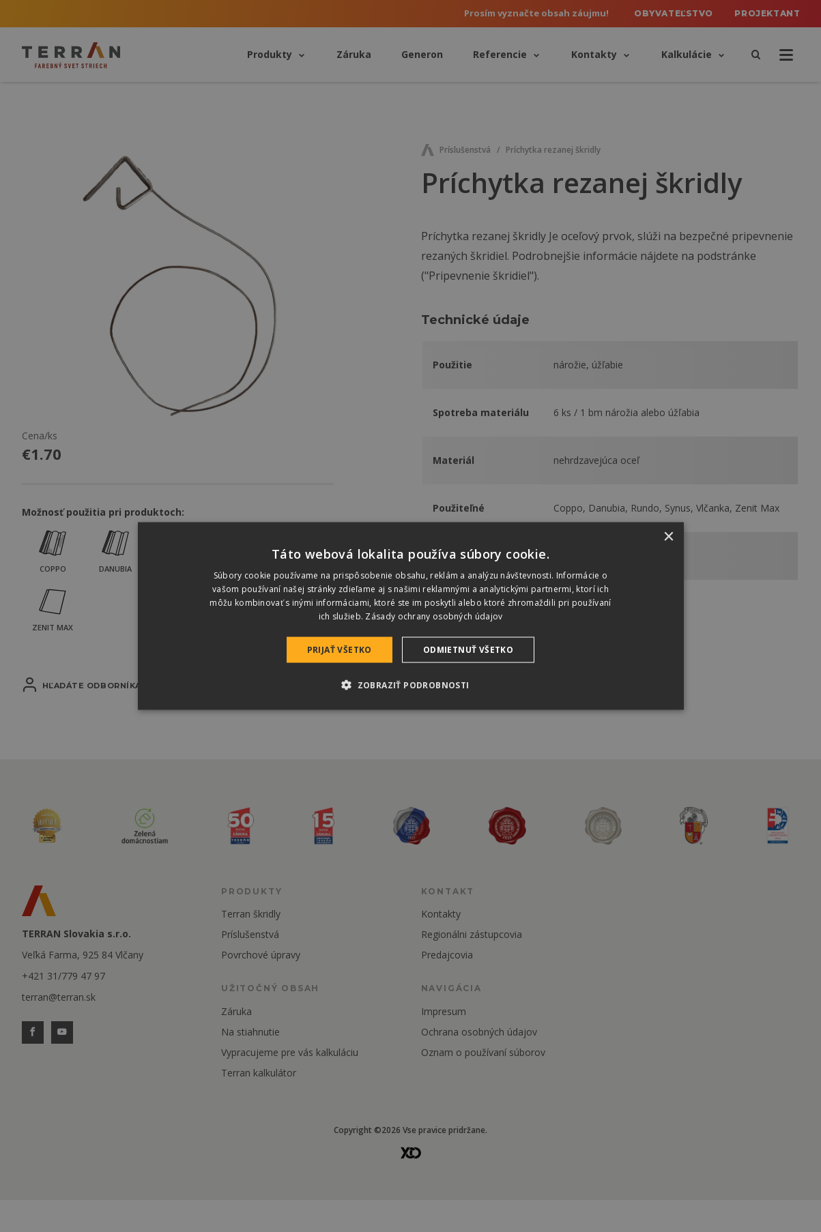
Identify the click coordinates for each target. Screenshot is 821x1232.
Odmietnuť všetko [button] (468, 649)
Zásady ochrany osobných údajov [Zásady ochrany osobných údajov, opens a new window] (433, 615)
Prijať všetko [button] (339, 649)
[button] (410, 684)
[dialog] (411, 616)
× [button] (668, 537)
